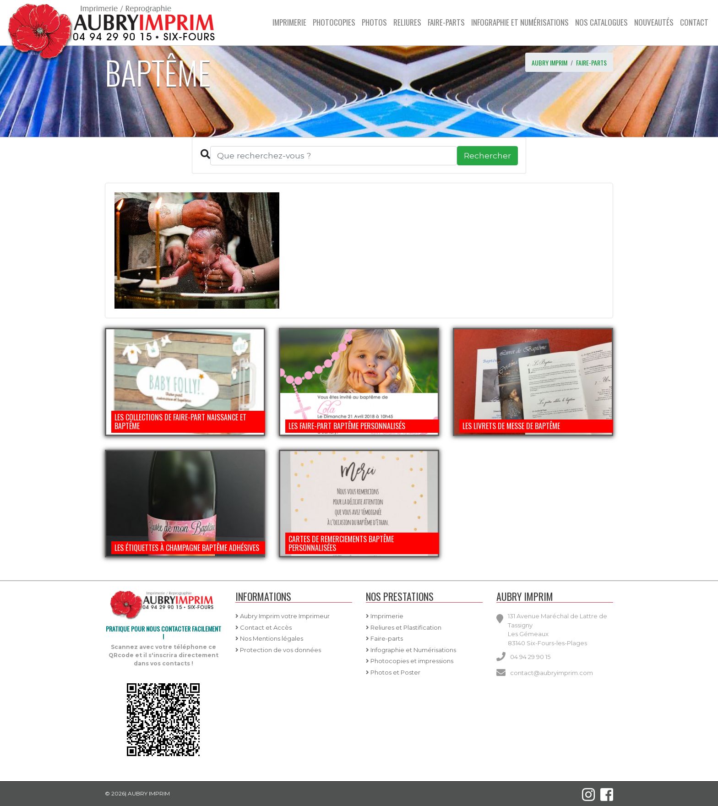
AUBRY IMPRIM (549, 62)
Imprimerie (384, 616)
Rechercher (487, 155)
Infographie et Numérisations (411, 650)
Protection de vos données (278, 650)
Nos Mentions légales (269, 638)
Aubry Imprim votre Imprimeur (282, 616)
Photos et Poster (393, 672)
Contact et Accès (263, 627)
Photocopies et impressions (409, 660)
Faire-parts (591, 62)
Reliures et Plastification (403, 627)
